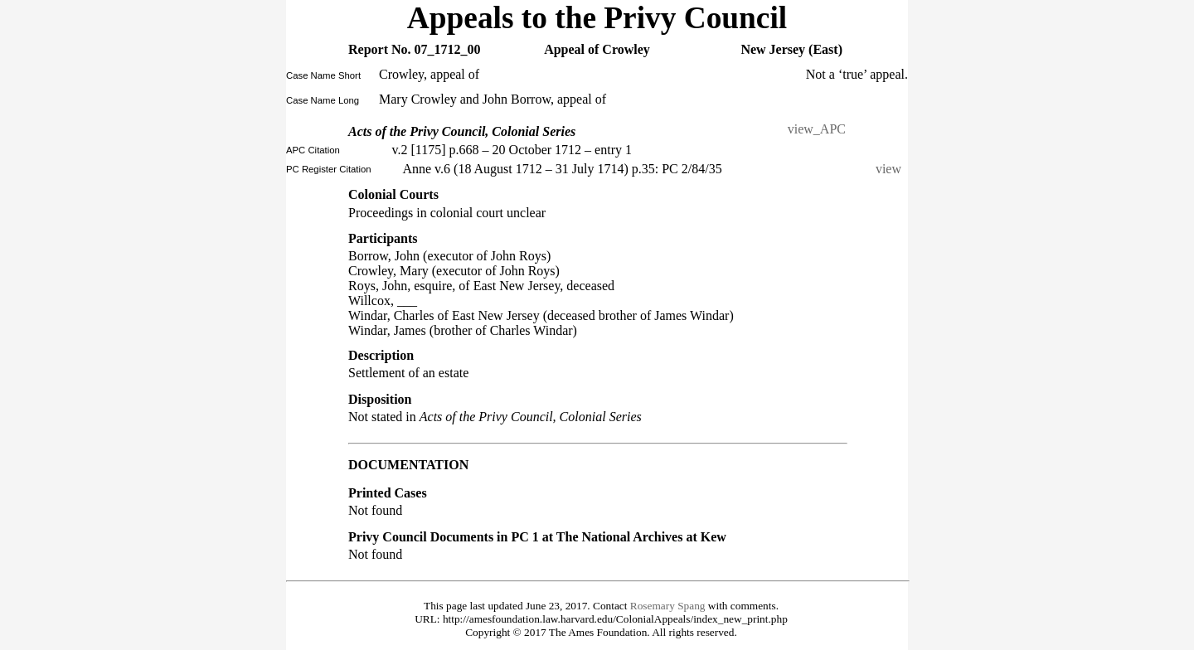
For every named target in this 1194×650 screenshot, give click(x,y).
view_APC (817, 129)
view (892, 169)
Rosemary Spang (668, 605)
